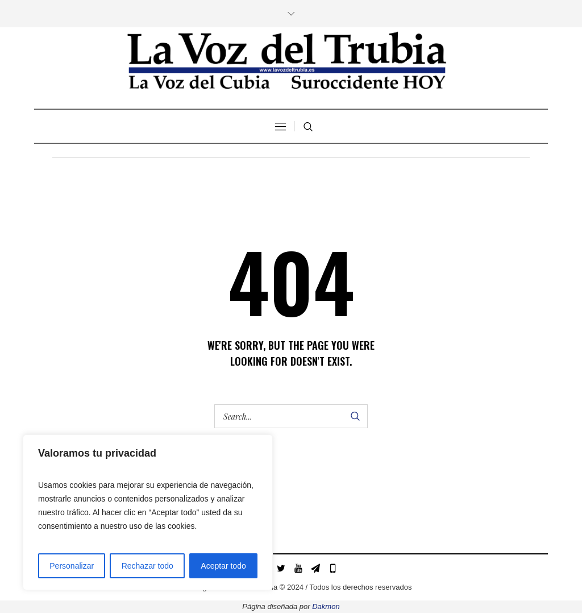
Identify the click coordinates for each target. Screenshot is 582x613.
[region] (148, 512)
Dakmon (325, 606)
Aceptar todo (223, 565)
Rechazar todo (147, 565)
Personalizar (71, 565)
